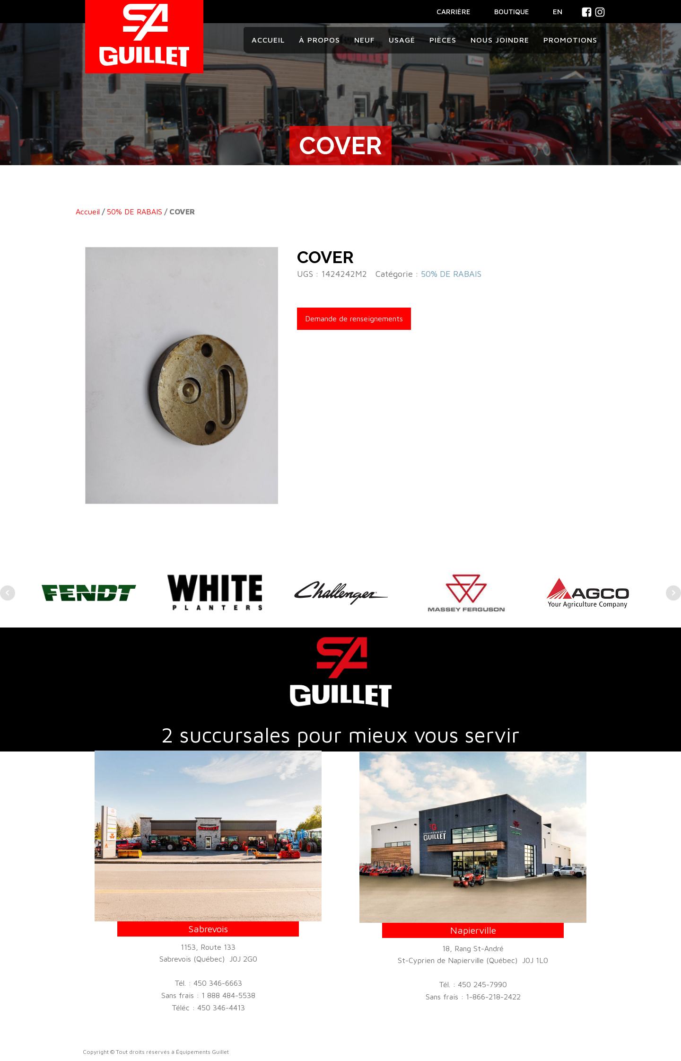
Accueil (268, 39)
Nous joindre (500, 39)
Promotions (570, 39)
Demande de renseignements (354, 318)
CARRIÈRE (454, 12)
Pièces (442, 39)
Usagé (402, 39)
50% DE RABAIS (134, 211)
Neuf (364, 39)
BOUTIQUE (511, 12)
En (557, 11)
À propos (319, 39)
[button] (262, 263)
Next (673, 593)
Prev (7, 593)
